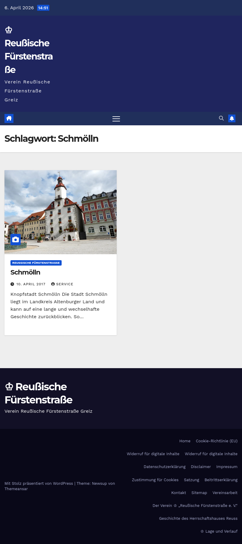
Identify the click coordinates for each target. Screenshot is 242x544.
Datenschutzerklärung (164, 466)
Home (185, 441)
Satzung (191, 480)
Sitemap (199, 492)
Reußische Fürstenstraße (36, 262)
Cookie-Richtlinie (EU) (217, 441)
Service (62, 284)
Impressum (227, 466)
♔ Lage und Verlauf (219, 531)
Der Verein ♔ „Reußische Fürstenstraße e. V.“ (195, 505)
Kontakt (178, 492)
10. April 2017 (31, 284)
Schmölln (25, 272)
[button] (221, 118)
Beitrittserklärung (221, 480)
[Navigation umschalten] (116, 118)
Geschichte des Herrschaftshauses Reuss (198, 518)
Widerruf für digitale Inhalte (153, 454)
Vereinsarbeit (225, 492)
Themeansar (16, 489)
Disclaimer (201, 466)
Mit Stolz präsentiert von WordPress (39, 483)
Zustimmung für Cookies (155, 480)
